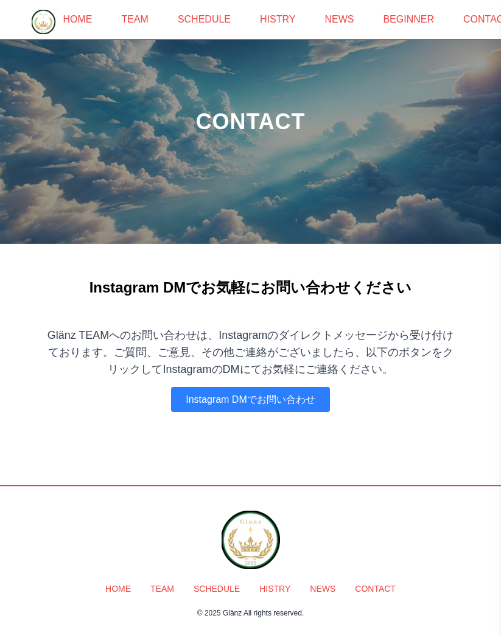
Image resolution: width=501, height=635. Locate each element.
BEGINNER (408, 19)
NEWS (339, 19)
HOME (77, 19)
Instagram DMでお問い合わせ (250, 399)
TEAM (134, 19)
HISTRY (277, 19)
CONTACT (375, 589)
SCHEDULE (204, 19)
